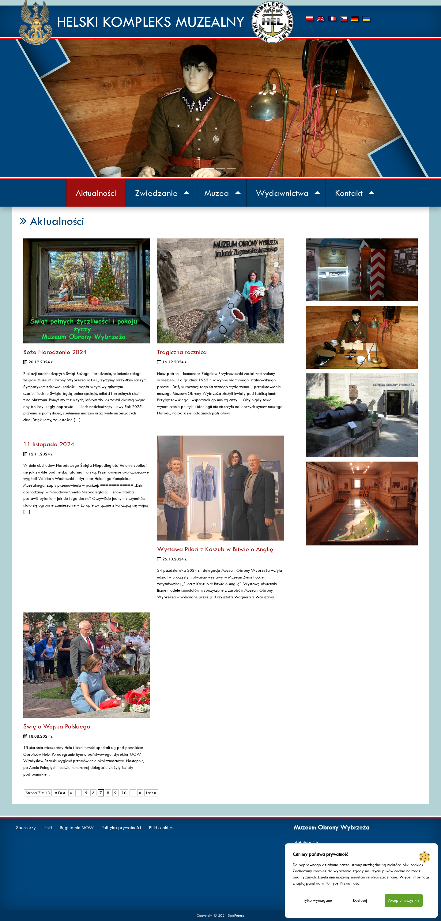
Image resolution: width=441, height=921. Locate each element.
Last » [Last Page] (151, 793)
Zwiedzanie (156, 193)
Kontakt (349, 193)
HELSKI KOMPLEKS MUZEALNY (151, 21)
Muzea (216, 193)
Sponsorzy (26, 827)
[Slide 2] (220, 168)
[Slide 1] (209, 168)
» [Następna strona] (140, 793)
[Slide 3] (231, 168)
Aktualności (96, 193)
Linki (47, 827)
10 (124, 793)
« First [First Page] (60, 793)
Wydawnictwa (282, 193)
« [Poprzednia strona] (71, 793)
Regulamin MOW (77, 827)
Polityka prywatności (121, 827)
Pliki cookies (160, 827)
